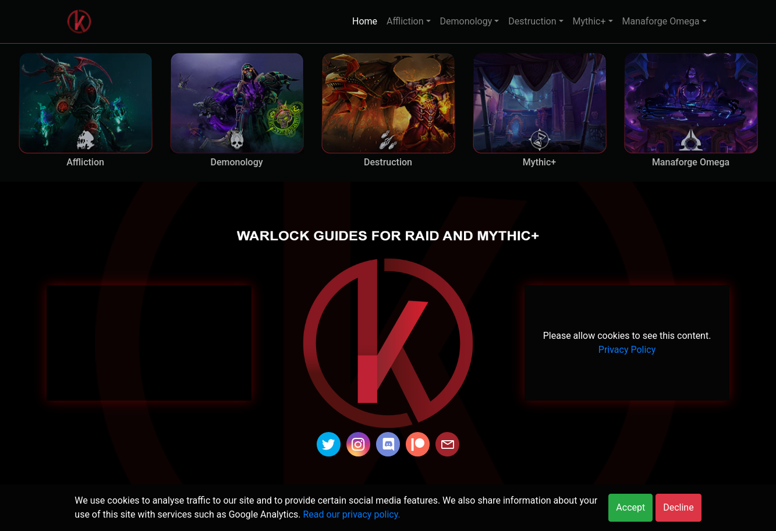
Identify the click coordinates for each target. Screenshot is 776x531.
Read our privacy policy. (351, 514)
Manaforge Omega (661, 21)
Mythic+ (589, 21)
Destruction (532, 21)
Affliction (405, 21)
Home (364, 21)
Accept (630, 507)
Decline (678, 507)
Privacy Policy (627, 349)
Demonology (466, 21)
